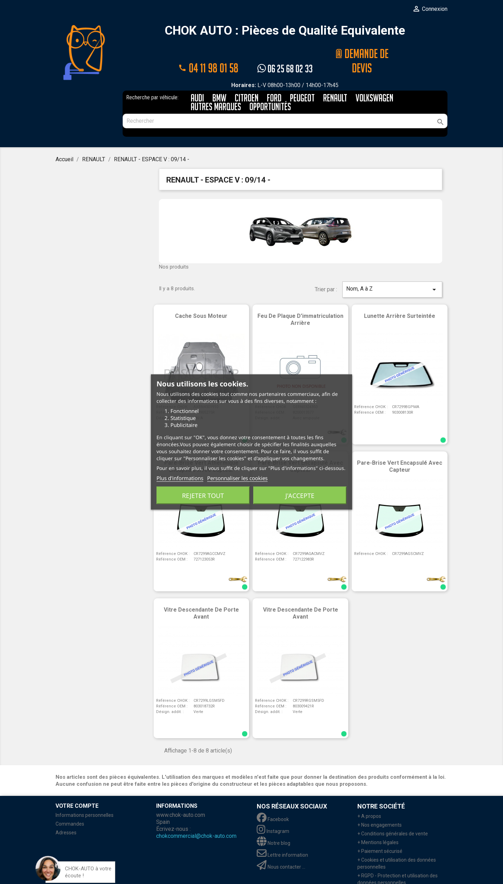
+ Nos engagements (379, 808)
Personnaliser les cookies (237, 478)
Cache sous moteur (201, 299)
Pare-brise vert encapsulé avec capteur (399, 450)
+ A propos (369, 800)
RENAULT (335, 82)
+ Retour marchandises (383, 875)
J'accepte (299, 495)
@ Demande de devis (361, 52)
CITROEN (246, 82)
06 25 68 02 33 (285, 52)
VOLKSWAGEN (374, 82)
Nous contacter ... (281, 850)
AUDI (197, 82)
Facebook (273, 803)
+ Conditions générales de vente (392, 817)
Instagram (273, 815)
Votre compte (77, 789)
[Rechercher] (285, 104)
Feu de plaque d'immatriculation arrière (300, 303)
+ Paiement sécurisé (379, 834)
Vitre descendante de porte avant (201, 597)
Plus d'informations (179, 478)
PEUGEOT (302, 82)
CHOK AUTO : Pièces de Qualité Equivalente (285, 31)
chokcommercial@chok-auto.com (196, 819)
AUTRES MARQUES (216, 90)
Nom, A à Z (392, 273)
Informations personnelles (85, 798)
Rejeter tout (203, 495)
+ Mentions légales (378, 826)
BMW (219, 82)
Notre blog (273, 826)
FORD (274, 82)
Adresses (66, 816)
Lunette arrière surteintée (399, 299)
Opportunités (270, 90)
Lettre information (282, 838)
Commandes (70, 807)
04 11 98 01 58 (208, 52)
